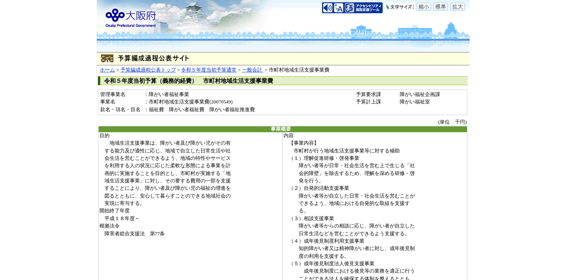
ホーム (107, 70)
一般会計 (252, 70)
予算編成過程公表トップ (148, 70)
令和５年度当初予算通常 (209, 70)
